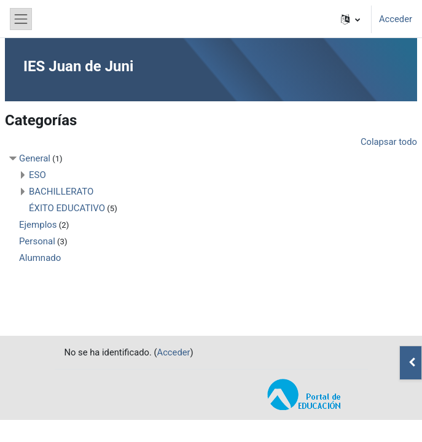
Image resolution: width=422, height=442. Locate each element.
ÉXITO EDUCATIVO (67, 208)
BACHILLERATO (61, 191)
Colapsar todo (389, 141)
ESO (37, 174)
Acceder (395, 19)
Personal (37, 241)
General (34, 158)
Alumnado (40, 257)
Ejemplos (38, 224)
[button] (350, 19)
